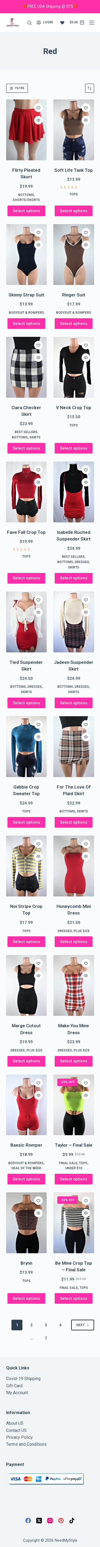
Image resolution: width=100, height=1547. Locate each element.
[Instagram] (50, 1520)
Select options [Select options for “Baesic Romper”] (26, 1179)
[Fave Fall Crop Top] (26, 492)
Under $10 (73, 1168)
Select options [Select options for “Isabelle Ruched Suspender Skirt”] (73, 578)
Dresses (82, 562)
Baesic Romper (26, 1145)
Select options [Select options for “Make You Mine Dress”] (73, 1061)
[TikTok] (72, 1520)
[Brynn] (26, 1222)
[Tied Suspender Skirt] (26, 622)
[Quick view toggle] (38, 120)
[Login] (45, 22)
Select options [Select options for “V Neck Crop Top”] (73, 448)
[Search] (29, 23)
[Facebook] (28, 1520)
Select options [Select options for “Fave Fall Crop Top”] (26, 578)
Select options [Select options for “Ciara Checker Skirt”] (26, 448)
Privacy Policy (19, 1437)
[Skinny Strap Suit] (26, 254)
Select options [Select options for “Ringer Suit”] (73, 323)
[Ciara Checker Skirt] (26, 367)
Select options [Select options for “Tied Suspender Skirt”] (26, 703)
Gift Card (14, 1385)
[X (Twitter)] (39, 1520)
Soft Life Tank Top (73, 170)
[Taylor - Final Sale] (73, 1105)
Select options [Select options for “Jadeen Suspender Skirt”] (73, 703)
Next (82, 1325)
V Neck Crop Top (73, 407)
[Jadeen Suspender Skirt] (73, 622)
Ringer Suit (73, 294)
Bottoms (26, 195)
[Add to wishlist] (38, 107)
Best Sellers (26, 432)
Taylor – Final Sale (74, 1145)
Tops (73, 194)
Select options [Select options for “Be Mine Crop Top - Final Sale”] (73, 1298)
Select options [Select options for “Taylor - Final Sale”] (73, 1179)
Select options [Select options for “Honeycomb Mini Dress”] (73, 941)
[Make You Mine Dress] (73, 985)
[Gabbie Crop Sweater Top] (26, 746)
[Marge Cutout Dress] (26, 985)
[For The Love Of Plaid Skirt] (73, 746)
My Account (17, 1392)
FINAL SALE (68, 1163)
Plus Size (82, 931)
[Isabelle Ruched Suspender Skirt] (73, 492)
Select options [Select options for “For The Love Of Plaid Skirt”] (73, 822)
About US (14, 1423)
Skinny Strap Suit (26, 294)
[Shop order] (89, 88)
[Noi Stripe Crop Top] (26, 866)
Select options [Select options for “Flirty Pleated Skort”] (26, 210)
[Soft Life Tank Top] (73, 129)
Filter (17, 88)
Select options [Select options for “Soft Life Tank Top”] (73, 210)
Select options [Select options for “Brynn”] (26, 1298)
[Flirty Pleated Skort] (26, 129)
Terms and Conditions (26, 1444)
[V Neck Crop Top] (73, 367)
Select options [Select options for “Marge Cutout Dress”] (26, 1061)
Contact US (16, 1430)
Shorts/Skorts (26, 200)
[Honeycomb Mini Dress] (73, 866)
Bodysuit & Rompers (26, 313)
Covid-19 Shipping (23, 1378)
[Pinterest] (61, 1520)
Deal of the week (26, 1168)
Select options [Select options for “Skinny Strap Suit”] (26, 323)
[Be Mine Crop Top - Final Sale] (73, 1222)
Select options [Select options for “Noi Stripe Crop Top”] (26, 941)
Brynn (26, 1263)
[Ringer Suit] (73, 254)
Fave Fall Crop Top (26, 532)
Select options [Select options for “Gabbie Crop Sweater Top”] (26, 822)
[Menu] (91, 22)
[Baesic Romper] (26, 1105)
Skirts (35, 437)
